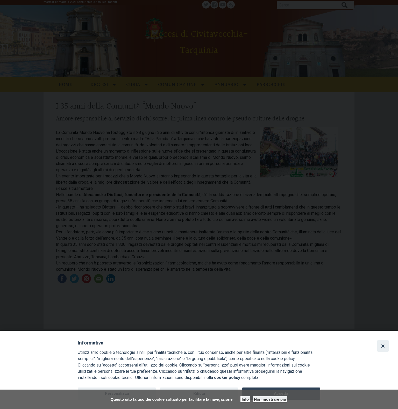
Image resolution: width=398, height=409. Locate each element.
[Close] (383, 345)
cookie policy (227, 377)
